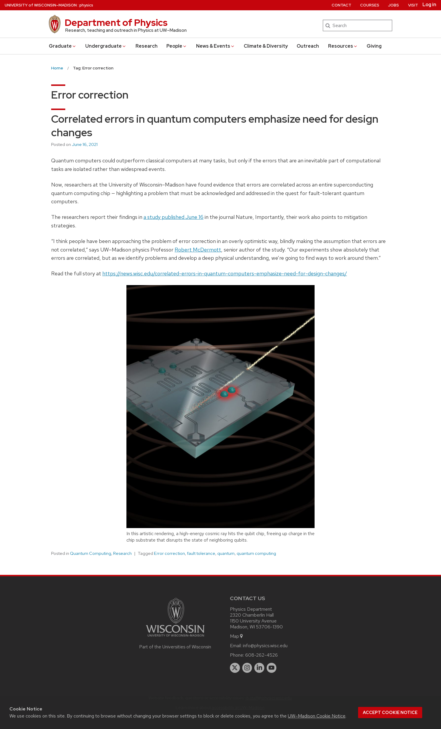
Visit (413, 5)
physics (86, 5)
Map (237, 636)
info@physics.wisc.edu (265, 646)
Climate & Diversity (266, 46)
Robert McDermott (198, 249)
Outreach (308, 46)
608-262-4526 (261, 655)
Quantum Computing (90, 553)
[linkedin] (259, 668)
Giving (374, 46)
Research (147, 46)
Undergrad (105, 46)
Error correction (169, 553)
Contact (341, 5)
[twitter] (235, 668)
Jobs (393, 5)
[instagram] (247, 668)
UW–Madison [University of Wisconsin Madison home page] (41, 5)
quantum (226, 553)
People (176, 46)
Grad (62, 46)
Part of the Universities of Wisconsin (175, 647)
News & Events (215, 46)
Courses (369, 5)
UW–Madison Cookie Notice (316, 716)
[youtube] (272, 668)
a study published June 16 (173, 217)
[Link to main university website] (175, 638)
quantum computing (256, 553)
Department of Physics (116, 22)
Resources (343, 46)
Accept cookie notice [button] (390, 712)
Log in (429, 5)
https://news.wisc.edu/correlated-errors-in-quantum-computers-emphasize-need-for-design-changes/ (224, 273)
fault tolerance (201, 553)
